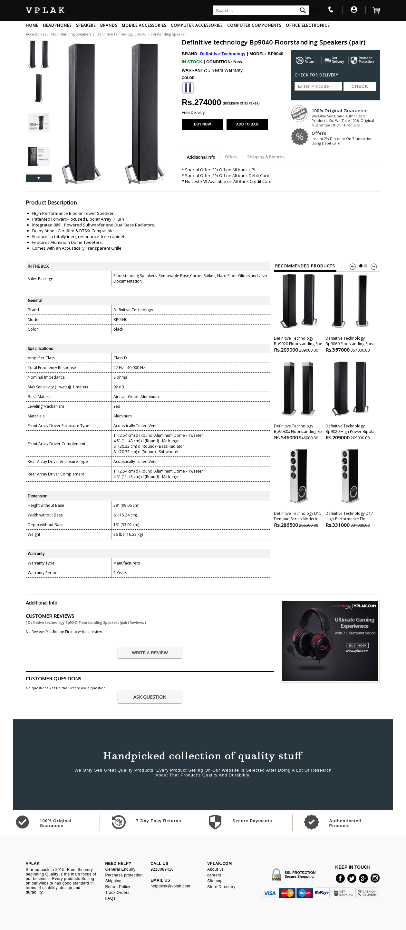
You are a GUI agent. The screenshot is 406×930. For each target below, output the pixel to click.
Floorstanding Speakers (71, 34)
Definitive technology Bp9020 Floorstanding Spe (298, 312)
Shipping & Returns (266, 157)
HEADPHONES (57, 25)
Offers (346, 137)
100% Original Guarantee (346, 117)
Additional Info (201, 157)
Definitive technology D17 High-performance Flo (350, 487)
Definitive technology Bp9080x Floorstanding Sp (298, 400)
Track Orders (117, 892)
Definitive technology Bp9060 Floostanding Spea (350, 312)
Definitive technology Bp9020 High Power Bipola (350, 400)
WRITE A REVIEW (150, 652)
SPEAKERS (86, 25)
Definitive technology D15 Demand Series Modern (298, 487)
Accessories (36, 34)
